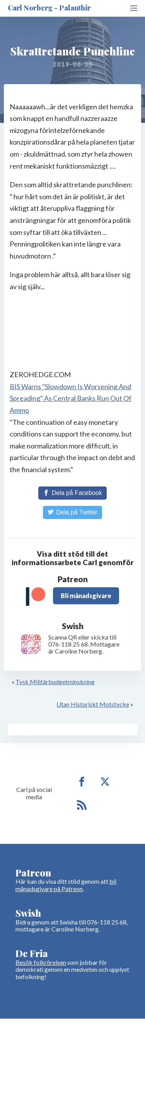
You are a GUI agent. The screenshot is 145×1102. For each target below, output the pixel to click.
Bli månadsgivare (86, 595)
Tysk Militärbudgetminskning (55, 681)
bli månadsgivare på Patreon (65, 885)
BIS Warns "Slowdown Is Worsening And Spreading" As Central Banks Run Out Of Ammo (70, 398)
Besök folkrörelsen (40, 962)
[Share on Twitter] (72, 512)
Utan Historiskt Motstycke (92, 704)
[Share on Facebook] (72, 493)
